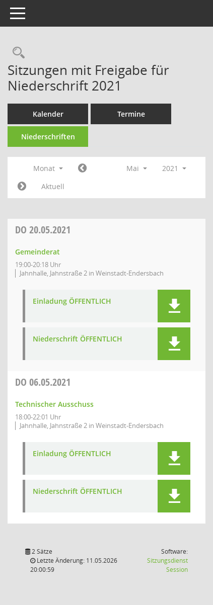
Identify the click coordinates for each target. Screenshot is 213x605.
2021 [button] (174, 168)
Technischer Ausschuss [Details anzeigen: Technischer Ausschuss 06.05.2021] (54, 404)
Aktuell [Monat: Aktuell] (52, 186)
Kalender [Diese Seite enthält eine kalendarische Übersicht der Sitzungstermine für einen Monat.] (48, 114)
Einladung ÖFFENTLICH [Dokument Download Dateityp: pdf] (72, 301)
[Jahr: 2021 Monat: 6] (22, 187)
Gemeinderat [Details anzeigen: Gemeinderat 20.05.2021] (37, 251)
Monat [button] (48, 168)
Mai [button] (136, 168)
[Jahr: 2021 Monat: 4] (82, 168)
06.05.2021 (42, 382)
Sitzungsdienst (167, 565)
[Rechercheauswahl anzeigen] (16, 53)
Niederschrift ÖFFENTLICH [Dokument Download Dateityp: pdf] (77, 339)
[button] (174, 306)
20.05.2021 (42, 229)
